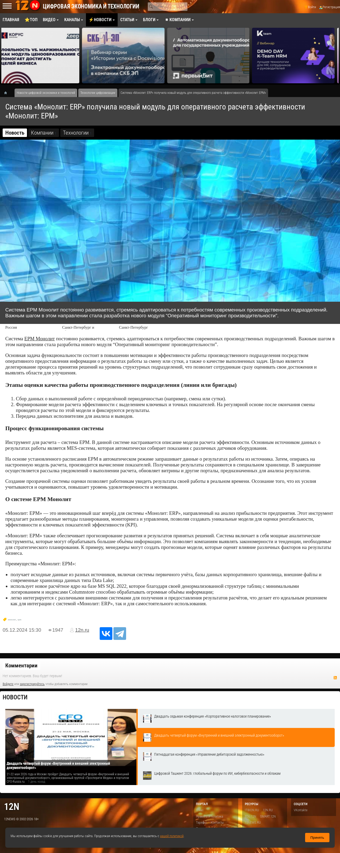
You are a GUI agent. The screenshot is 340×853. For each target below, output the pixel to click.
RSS (335, 678)
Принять (317, 838)
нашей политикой (171, 836)
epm (19, 619)
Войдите (8, 684)
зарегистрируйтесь (32, 684)
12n (11, 807)
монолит (12, 619)
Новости (15, 697)
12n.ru (82, 630)
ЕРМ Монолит (39, 338)
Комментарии (21, 665)
